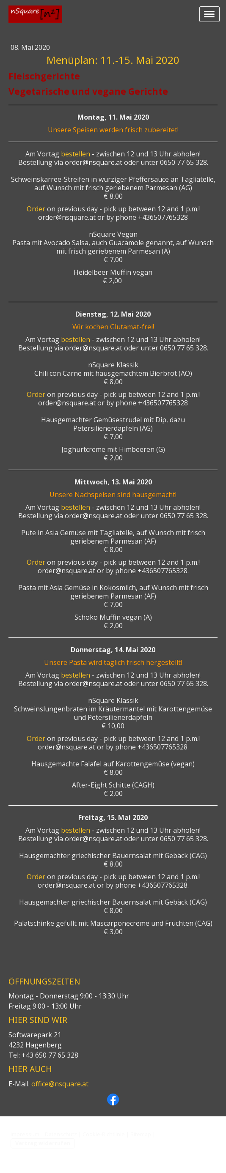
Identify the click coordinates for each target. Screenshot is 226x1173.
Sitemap (140, 1134)
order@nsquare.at (93, 162)
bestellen (75, 154)
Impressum (25, 1134)
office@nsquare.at (59, 1083)
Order (36, 208)
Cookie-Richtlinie (104, 1134)
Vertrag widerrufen (42, 1143)
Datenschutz (61, 1134)
